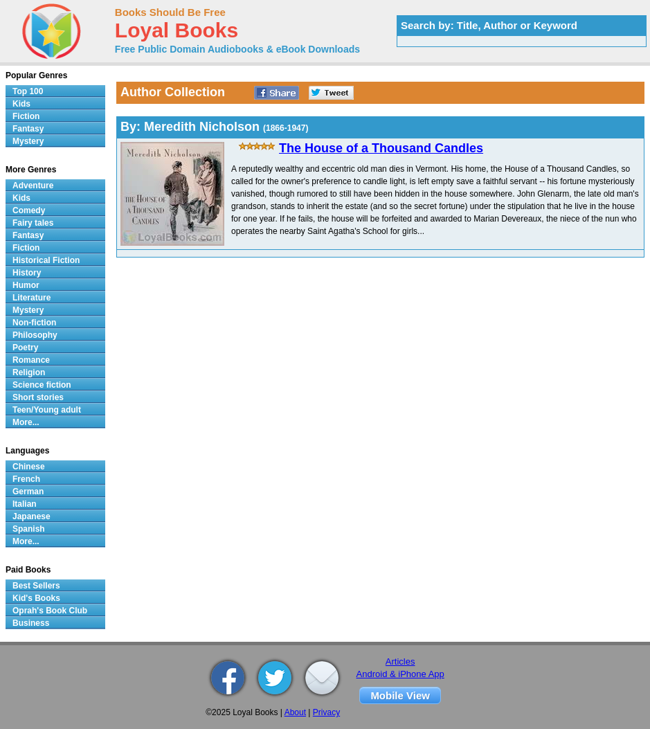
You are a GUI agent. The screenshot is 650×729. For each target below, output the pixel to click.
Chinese (28, 466)
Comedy (28, 210)
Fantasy (28, 129)
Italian (24, 504)
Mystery (28, 141)
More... (25, 422)
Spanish (28, 529)
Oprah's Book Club (49, 610)
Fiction (25, 116)
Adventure (32, 185)
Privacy (326, 712)
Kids (21, 104)
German (28, 491)
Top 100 (27, 91)
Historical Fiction (46, 260)
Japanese (31, 516)
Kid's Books (36, 598)
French (26, 479)
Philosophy (34, 335)
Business (30, 623)
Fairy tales (32, 223)
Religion (28, 372)
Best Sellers (36, 586)
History (26, 273)
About (295, 712)
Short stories (38, 397)
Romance (31, 360)
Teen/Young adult (46, 410)
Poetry (25, 347)
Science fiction (41, 385)
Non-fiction (34, 322)
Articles (400, 661)
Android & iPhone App (400, 674)
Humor (25, 285)
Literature (31, 298)
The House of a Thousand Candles (381, 148)
